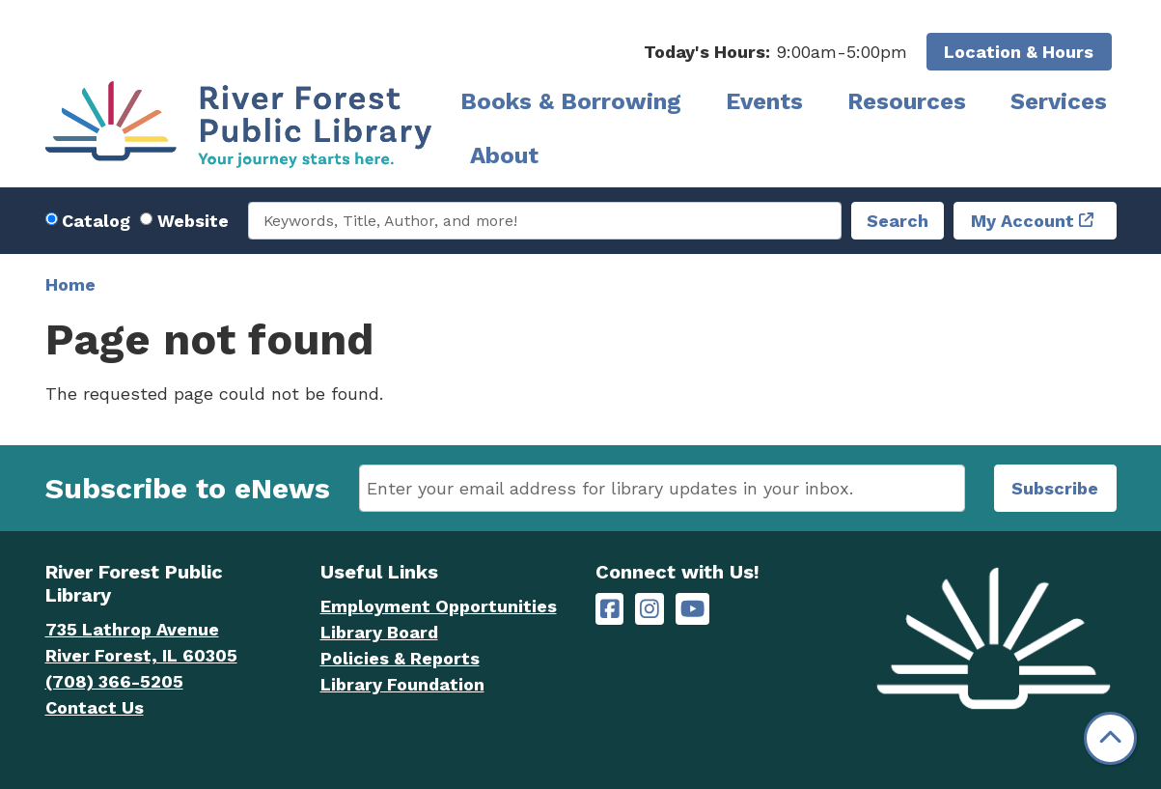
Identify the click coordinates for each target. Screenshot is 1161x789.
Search (897, 221)
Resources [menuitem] (906, 101)
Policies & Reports (400, 658)
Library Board (379, 632)
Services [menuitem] (1058, 101)
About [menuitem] (504, 155)
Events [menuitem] (764, 101)
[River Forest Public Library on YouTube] (692, 609)
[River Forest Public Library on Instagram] (649, 609)
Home (70, 284)
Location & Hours (1018, 52)
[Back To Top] (1110, 738)
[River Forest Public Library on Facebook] (609, 609)
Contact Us (94, 707)
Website (193, 221)
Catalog (96, 221)
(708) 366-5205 (114, 681)
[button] (775, 51)
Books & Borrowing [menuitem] (570, 101)
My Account (1022, 221)
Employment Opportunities (438, 606)
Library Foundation (402, 684)
